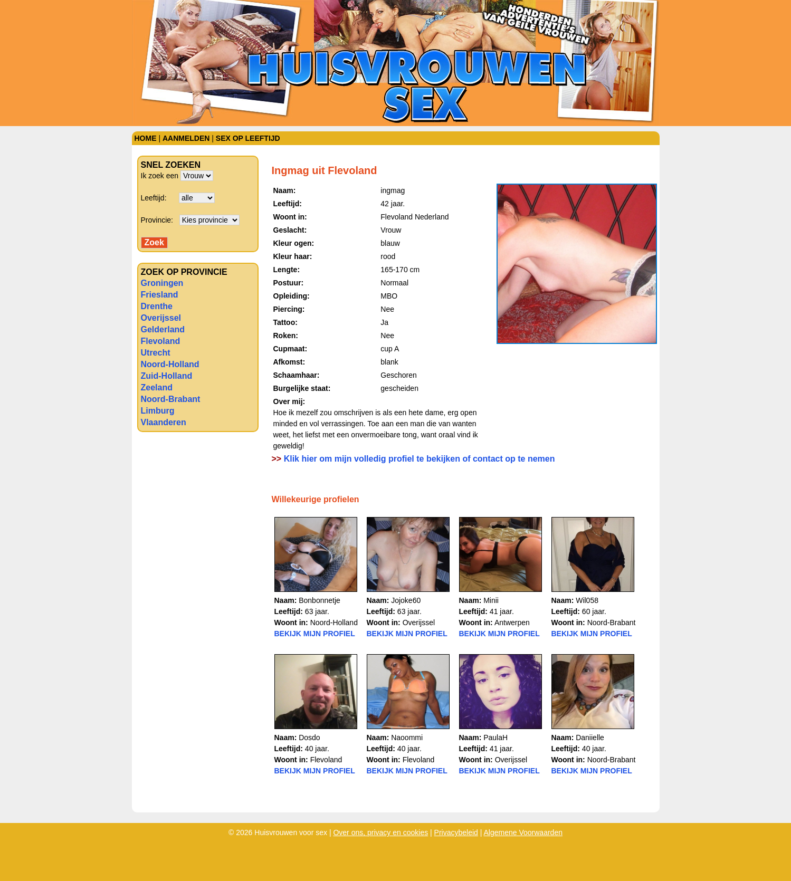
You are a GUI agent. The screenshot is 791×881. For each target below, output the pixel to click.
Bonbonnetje (319, 600)
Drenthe (157, 306)
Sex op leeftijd (248, 138)
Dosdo (309, 737)
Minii (491, 600)
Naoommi (407, 737)
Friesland (159, 294)
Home (146, 138)
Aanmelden (186, 138)
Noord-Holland (170, 364)
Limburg (158, 410)
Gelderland (163, 329)
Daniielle (590, 737)
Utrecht (155, 352)
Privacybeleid (456, 832)
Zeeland (157, 387)
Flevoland (160, 341)
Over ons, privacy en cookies (380, 832)
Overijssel (161, 317)
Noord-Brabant (171, 399)
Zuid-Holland (167, 375)
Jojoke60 (406, 600)
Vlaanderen (163, 422)
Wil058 (587, 600)
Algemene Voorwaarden (523, 832)
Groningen (162, 283)
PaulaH (495, 737)
